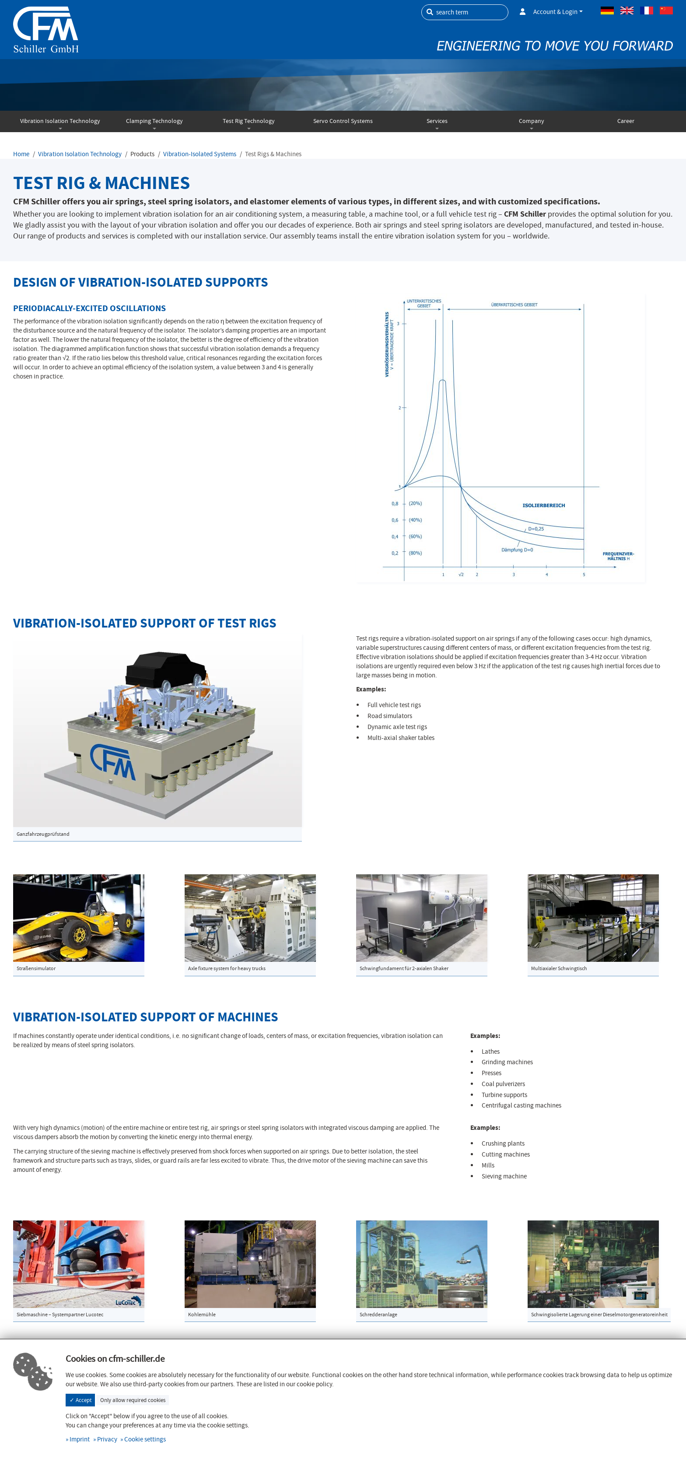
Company (531, 121)
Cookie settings (145, 1439)
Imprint (80, 1439)
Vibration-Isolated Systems (199, 154)
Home (21, 154)
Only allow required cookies (132, 1400)
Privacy (107, 1439)
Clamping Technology (154, 121)
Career (625, 121)
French (646, 10)
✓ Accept (80, 1400)
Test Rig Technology (249, 121)
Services (437, 121)
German (607, 10)
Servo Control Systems (343, 121)
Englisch (627, 10)
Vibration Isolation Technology (60, 121)
